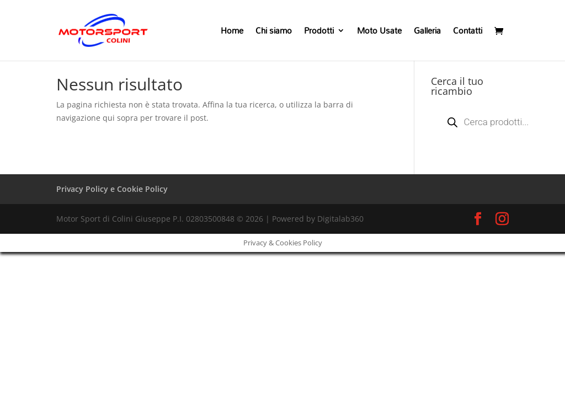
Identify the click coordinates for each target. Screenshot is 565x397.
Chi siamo (273, 32)
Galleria (427, 32)
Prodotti (319, 32)
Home (232, 32)
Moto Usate (379, 32)
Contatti (467, 32)
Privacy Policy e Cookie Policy (112, 189)
